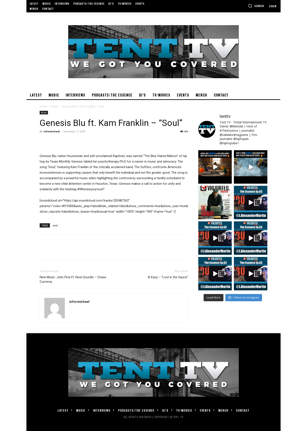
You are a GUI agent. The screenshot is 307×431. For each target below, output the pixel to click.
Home (43, 106)
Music (54, 106)
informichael (51, 131)
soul (55, 225)
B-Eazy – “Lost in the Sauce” (168, 277)
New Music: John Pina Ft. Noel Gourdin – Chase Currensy (73, 279)
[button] (256, 6)
